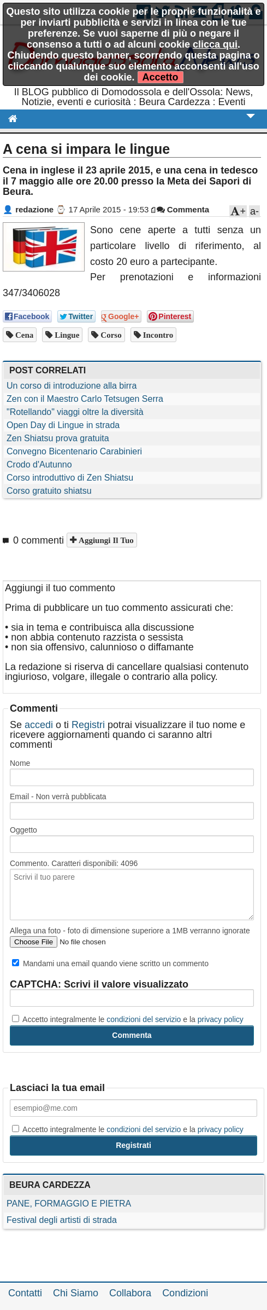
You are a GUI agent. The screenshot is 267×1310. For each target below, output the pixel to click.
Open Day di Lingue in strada (63, 425)
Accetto (161, 77)
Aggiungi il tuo (105, 540)
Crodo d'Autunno (39, 464)
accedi (39, 724)
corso (109, 335)
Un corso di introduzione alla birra (72, 385)
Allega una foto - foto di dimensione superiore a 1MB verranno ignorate (130, 930)
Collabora (130, 1293)
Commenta (183, 209)
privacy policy (221, 1019)
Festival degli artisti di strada (62, 1220)
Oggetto (23, 830)
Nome (20, 763)
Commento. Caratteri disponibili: (74, 863)
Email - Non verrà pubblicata (58, 796)
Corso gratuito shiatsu (49, 490)
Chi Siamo (75, 1293)
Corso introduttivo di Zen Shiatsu (70, 477)
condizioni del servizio (143, 1019)
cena (23, 335)
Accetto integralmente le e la (128, 1019)
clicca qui (215, 44)
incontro (157, 335)
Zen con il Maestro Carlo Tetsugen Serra (85, 398)
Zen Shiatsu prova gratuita (58, 438)
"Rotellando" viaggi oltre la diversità (75, 412)
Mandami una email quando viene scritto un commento (110, 963)
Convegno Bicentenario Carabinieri (74, 451)
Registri (88, 724)
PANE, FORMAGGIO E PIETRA (69, 1203)
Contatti (25, 1293)
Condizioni (185, 1293)
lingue (65, 335)
